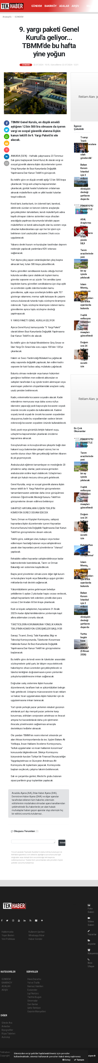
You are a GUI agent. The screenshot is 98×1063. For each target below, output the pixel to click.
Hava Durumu (34, 979)
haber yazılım (7, 1059)
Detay (66, 1060)
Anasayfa (7, 17)
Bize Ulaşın (91, 963)
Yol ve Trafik (33, 982)
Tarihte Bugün (34, 997)
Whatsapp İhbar (36, 935)
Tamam (79, 1060)
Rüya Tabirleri (8, 1033)
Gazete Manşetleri (36, 1011)
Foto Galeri (91, 908)
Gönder (62, 842)
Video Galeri (91, 921)
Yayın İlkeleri (8, 935)
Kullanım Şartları (37, 931)
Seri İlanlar (32, 1004)
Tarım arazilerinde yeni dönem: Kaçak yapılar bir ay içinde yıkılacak (86, 264)
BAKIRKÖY (51, 6)
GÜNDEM (36, 6)
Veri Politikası (8, 939)
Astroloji (6, 1037)
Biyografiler (7, 1030)
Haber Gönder (35, 939)
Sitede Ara (7, 1022)
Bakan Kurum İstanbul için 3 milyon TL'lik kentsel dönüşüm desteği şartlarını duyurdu (85, 181)
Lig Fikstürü (33, 993)
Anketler (6, 1026)
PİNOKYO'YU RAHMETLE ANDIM (86, 209)
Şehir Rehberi (34, 1008)
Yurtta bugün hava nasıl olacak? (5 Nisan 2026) (84, 644)
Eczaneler (32, 990)
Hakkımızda (7, 931)
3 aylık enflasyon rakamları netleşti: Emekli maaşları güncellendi (86, 325)
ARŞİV (75, 6)
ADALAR (64, 6)
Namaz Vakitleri (35, 986)
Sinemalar (32, 1000)
